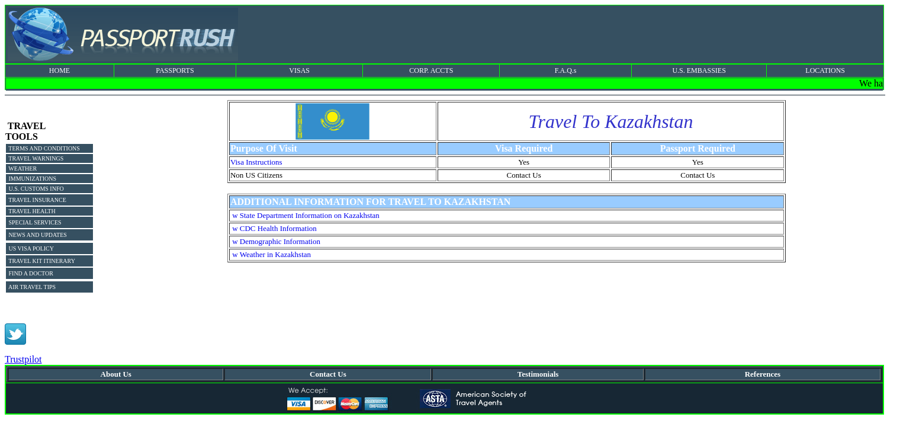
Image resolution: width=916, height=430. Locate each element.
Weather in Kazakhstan (275, 254)
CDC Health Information (278, 228)
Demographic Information (280, 241)
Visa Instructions (256, 162)
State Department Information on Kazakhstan (310, 215)
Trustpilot (23, 359)
